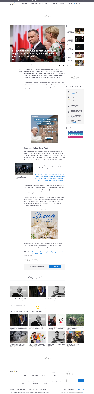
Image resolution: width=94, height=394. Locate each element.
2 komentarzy (73, 117)
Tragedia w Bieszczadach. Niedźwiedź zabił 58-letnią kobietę (75, 328)
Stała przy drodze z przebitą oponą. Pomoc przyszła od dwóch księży (17, 345)
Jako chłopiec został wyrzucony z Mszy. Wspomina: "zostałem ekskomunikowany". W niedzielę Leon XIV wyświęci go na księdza (70, 48)
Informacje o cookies (41, 392)
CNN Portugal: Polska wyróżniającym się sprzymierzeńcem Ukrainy (22, 177)
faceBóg (32, 0)
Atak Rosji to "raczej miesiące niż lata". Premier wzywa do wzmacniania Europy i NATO (37, 300)
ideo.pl (83, 392)
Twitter (81, 0)
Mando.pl (31, 389)
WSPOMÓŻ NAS (80, 389)
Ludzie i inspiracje (58, 381)
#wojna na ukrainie (31, 276)
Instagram (83, 0)
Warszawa (71, 3)
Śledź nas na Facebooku (75, 131)
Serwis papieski (25, 380)
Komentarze (34, 3)
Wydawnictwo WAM (22, 389)
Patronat (47, 392)
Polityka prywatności (21, 392)
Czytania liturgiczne (47, 380)
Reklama (36, 392)
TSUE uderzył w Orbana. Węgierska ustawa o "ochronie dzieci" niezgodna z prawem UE (37, 345)
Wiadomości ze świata (33, 301)
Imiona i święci (35, 383)
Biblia (11, 0)
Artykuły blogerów (25, 381)
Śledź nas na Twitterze (75, 134)
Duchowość (35, 380)
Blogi (28, 0)
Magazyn (15, 0)
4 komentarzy (73, 112)
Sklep (36, 0)
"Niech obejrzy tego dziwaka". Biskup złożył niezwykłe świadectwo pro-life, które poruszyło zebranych (69, 56)
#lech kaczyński (56, 276)
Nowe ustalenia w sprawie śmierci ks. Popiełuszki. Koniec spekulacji (70, 30)
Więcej (61, 3)
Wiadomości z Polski (14, 301)
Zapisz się (81, 380)
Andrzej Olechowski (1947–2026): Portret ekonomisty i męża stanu (18, 299)
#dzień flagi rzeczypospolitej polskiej (36, 278)
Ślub (23, 383)
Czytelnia (35, 375)
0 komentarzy (73, 103)
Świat (13, 59)
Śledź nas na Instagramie (75, 136)
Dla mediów (32, 392)
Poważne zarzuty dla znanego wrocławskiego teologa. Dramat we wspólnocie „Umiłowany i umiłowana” (70, 40)
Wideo (46, 3)
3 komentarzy (73, 93)
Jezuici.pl (12, 389)
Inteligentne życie (56, 371)
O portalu (11, 392)
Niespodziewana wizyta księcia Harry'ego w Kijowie (73, 345)
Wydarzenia (25, 3)
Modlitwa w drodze (21, 0)
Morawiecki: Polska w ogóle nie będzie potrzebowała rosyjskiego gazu (48, 252)
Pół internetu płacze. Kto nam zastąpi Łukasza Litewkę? (76, 121)
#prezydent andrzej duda (44, 276)
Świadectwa (35, 381)
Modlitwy (45, 383)
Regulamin (15, 392)
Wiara (41, 3)
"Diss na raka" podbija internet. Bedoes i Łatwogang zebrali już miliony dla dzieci (56, 328)
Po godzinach (54, 3)
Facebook (79, 0)
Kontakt (27, 392)
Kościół (24, 375)
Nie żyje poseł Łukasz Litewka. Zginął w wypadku (55, 299)
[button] (79, 4)
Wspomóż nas (55, 266)
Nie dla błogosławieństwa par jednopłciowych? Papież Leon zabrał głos (76, 111)
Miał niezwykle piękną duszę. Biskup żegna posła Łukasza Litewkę (77, 116)
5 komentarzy (73, 98)
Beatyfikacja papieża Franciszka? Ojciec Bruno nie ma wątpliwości (70, 63)
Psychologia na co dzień (48, 381)
